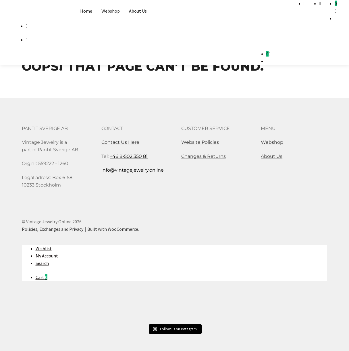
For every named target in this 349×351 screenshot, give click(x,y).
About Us (138, 11)
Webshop (110, 11)
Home (86, 11)
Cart (41, 277)
